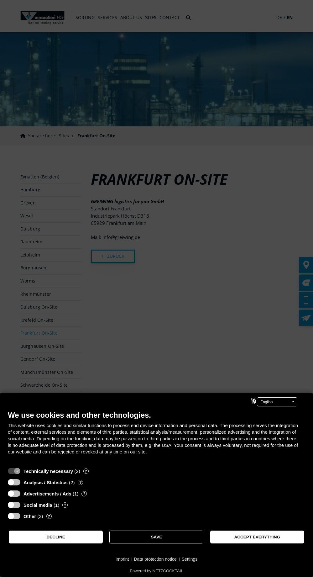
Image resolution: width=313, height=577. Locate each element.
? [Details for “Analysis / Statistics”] (80, 482)
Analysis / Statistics (45, 482)
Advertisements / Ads (47, 493)
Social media (37, 505)
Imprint (122, 559)
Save (156, 537)
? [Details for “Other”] (49, 516)
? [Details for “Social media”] (65, 505)
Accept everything (257, 537)
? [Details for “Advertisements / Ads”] (84, 493)
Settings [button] (190, 559)
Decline (56, 537)
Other (29, 516)
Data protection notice (155, 559)
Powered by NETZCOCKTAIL (156, 571)
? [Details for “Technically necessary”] (86, 471)
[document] (156, 437)
